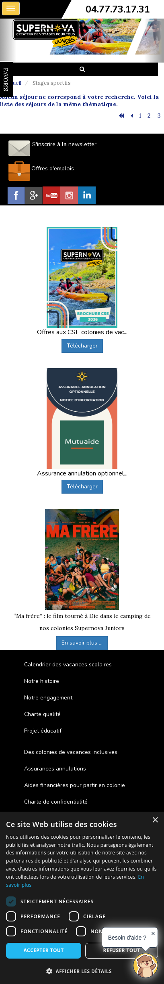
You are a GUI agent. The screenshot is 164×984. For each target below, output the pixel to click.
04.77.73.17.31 (118, 9)
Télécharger (82, 346)
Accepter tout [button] (43, 950)
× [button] (155, 820)
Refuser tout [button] (121, 950)
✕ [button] (153, 933)
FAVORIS (5, 79)
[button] (82, 971)
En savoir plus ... (82, 643)
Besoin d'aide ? (127, 937)
